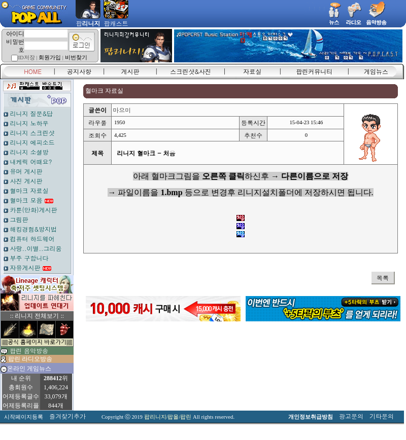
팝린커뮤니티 (314, 71)
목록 (383, 277)
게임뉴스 (376, 71)
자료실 (252, 71)
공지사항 (79, 71)
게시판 (130, 71)
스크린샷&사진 (190, 71)
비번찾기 (76, 57)
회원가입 (50, 57)
